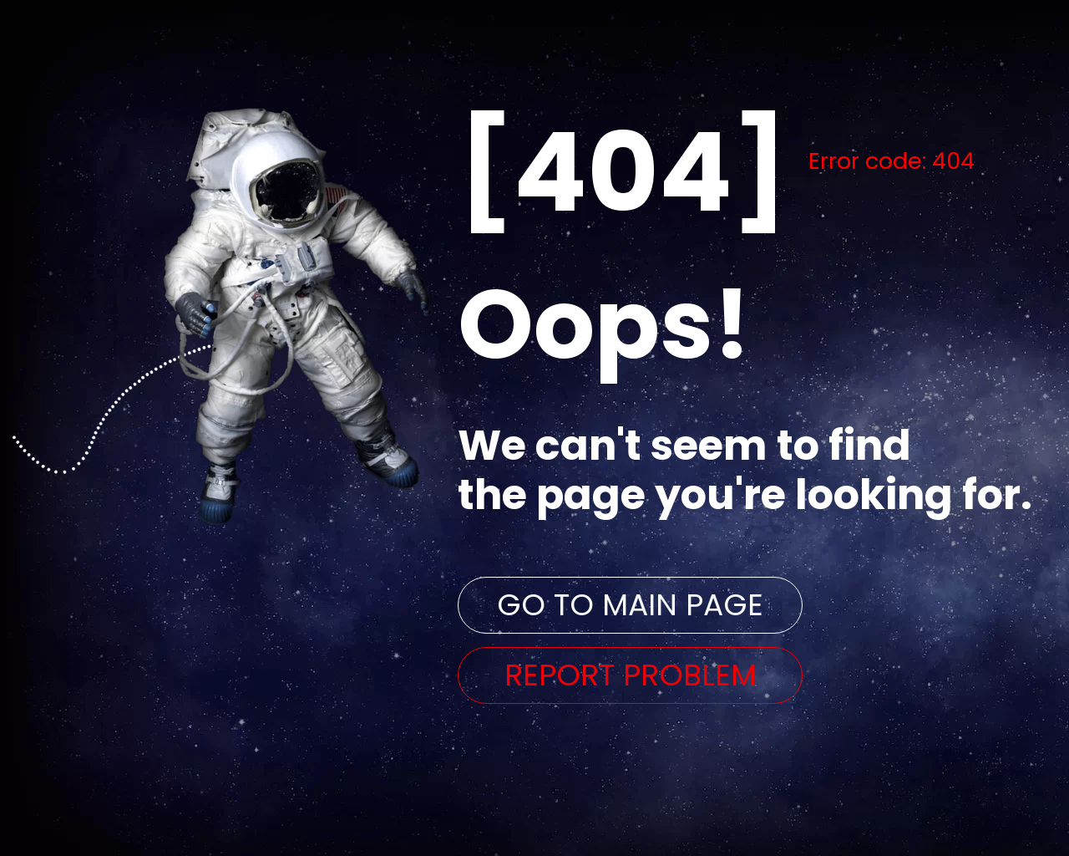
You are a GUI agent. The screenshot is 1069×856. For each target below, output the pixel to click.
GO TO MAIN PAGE (630, 604)
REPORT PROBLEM (630, 675)
